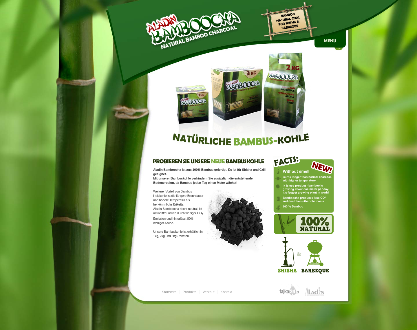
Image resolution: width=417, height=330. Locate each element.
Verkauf (209, 292)
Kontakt (226, 292)
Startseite (169, 292)
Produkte (190, 292)
